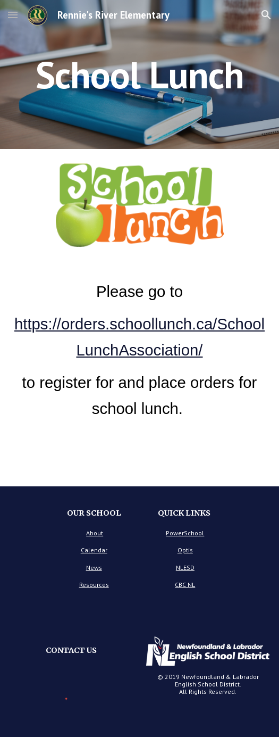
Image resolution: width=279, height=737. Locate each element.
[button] (13, 14)
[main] (139, 75)
